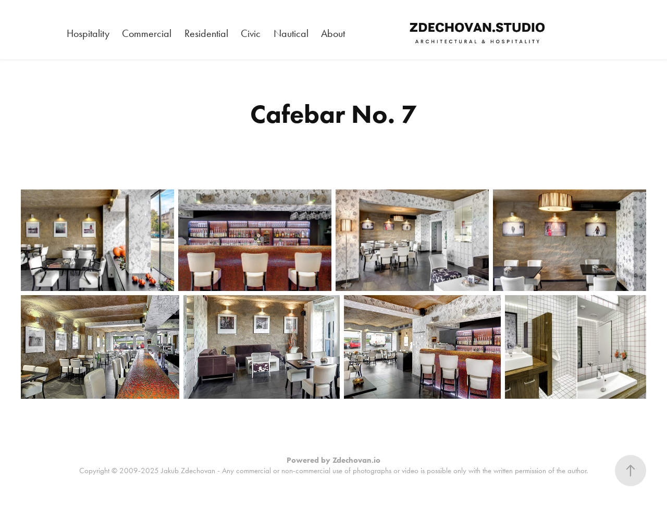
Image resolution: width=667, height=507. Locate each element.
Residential (206, 33)
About (333, 33)
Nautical (291, 33)
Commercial (146, 33)
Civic (251, 33)
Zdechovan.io (356, 460)
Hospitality (88, 33)
